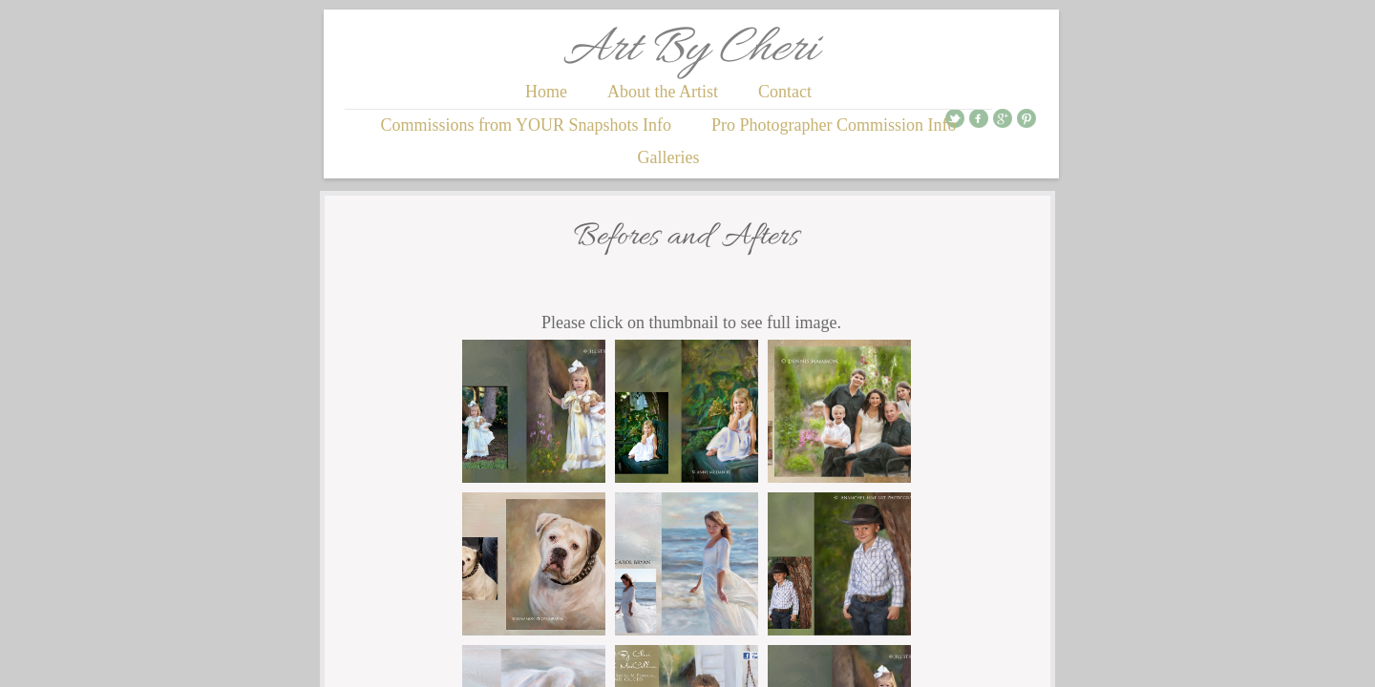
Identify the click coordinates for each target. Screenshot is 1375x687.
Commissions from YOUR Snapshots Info (526, 125)
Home (546, 91)
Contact (785, 91)
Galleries (669, 157)
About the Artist (662, 91)
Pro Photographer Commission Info (834, 125)
